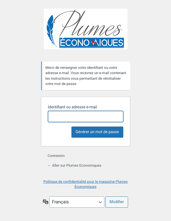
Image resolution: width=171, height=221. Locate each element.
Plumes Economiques (85, 32)
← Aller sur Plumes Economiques (75, 165)
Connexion (56, 156)
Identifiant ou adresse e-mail (72, 107)
